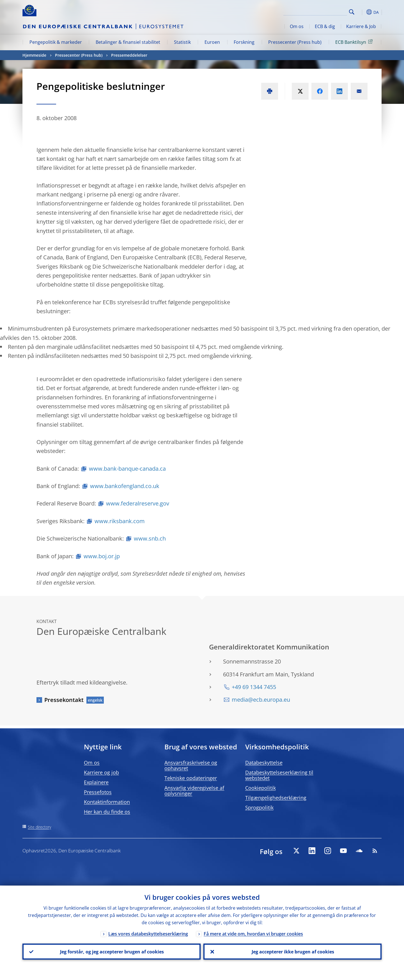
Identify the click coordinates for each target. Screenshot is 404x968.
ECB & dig (325, 26)
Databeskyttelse (264, 762)
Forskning (244, 42)
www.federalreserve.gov (137, 503)
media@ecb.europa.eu (261, 699)
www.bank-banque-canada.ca (127, 468)
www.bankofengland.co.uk (124, 486)
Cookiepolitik (260, 787)
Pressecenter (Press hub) (295, 42)
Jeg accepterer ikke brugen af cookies (292, 951)
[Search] (319, 11)
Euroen (212, 42)
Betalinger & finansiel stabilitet (128, 42)
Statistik (182, 42)
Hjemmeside (34, 55)
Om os (297, 26)
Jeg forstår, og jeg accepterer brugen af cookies (112, 951)
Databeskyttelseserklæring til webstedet (279, 775)
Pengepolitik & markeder (55, 42)
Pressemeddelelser (129, 55)
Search (351, 12)
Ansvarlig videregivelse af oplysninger (194, 790)
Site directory (39, 827)
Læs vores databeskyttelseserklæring (148, 933)
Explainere (96, 782)
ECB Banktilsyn (355, 41)
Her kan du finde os (107, 811)
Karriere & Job (361, 26)
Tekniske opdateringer (190, 778)
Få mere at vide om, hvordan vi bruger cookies (253, 933)
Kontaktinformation (107, 801)
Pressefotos (98, 792)
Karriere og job (101, 772)
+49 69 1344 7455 (254, 687)
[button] (362, 12)
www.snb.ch (150, 538)
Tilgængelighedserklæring (275, 797)
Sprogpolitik (259, 807)
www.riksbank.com (120, 521)
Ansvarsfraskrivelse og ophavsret (190, 765)
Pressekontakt (64, 700)
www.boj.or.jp (102, 556)
